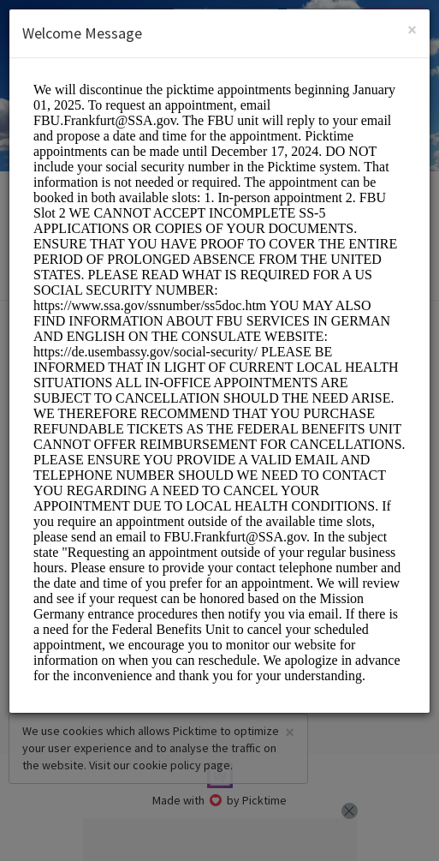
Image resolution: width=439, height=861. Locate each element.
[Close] (412, 30)
